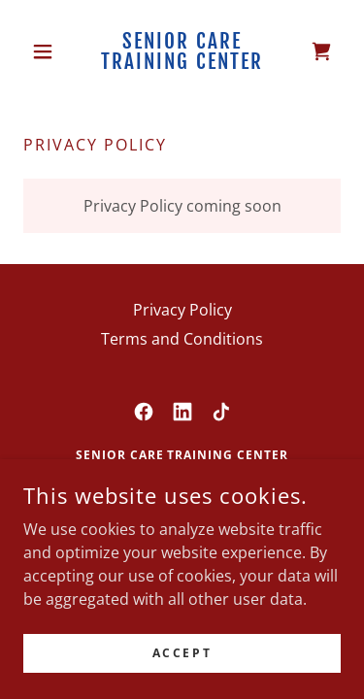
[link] (182, 51)
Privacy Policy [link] (182, 309)
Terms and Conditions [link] (182, 339)
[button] (47, 51)
